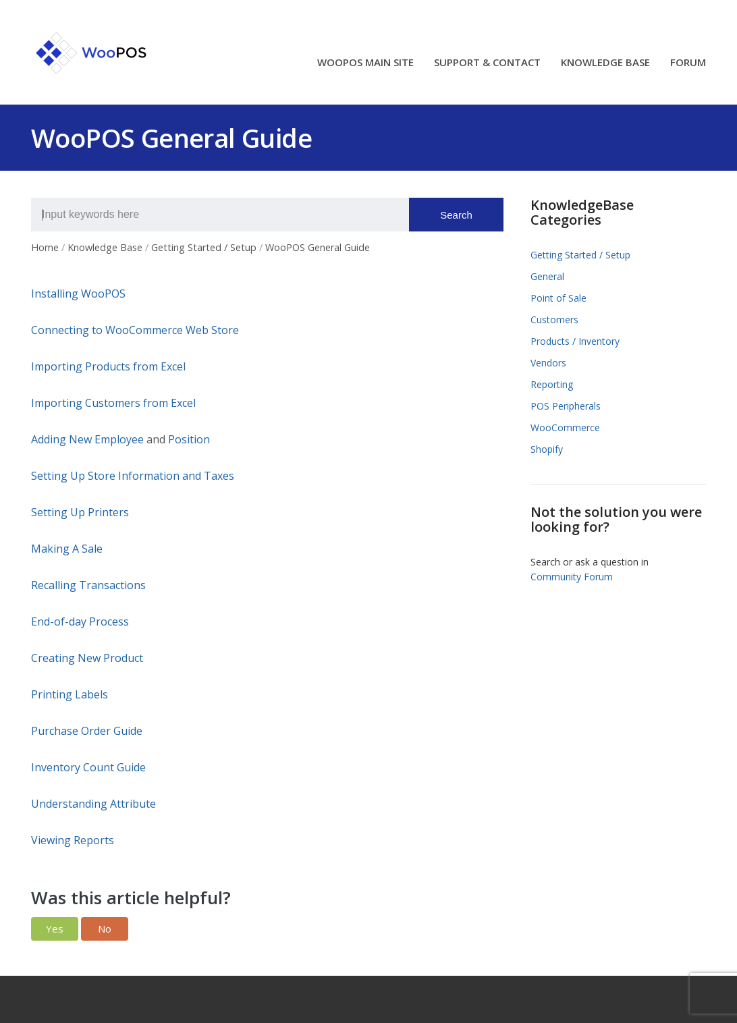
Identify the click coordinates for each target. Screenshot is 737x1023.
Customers (554, 319)
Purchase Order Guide (86, 730)
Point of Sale (558, 298)
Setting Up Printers (80, 512)
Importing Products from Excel (108, 366)
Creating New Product (87, 658)
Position (189, 439)
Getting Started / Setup (580, 254)
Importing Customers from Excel (113, 402)
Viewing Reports (72, 840)
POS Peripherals (565, 405)
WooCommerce (565, 427)
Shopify (546, 449)
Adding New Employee (87, 439)
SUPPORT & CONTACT (487, 63)
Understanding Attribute (93, 803)
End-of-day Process (80, 621)
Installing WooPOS (78, 293)
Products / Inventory (575, 341)
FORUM (688, 63)
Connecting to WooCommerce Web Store (135, 330)
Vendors (548, 362)
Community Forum (571, 576)
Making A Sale (67, 548)
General (547, 276)
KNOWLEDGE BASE (605, 63)
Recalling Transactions (88, 585)
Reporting (551, 384)
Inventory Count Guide (88, 767)
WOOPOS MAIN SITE (365, 63)
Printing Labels (69, 694)
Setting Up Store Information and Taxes (132, 475)
